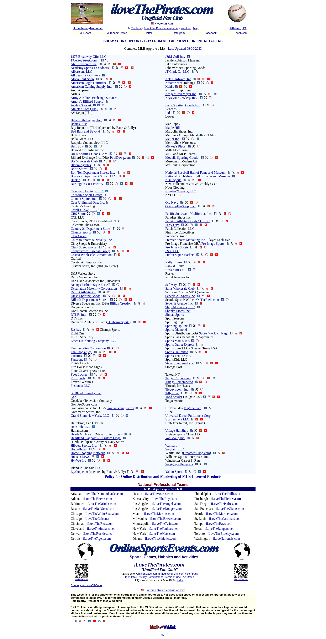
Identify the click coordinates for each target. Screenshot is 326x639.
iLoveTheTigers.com (97, 538)
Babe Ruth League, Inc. (86, 120)
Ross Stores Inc (175, 270)
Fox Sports (78, 378)
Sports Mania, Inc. (177, 341)
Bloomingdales (81, 165)
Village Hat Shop (177, 430)
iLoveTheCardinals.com (225, 518)
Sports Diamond (176, 329)
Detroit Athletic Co (83, 292)
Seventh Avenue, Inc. (179, 303)
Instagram (179, 32)
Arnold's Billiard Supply (87, 101)
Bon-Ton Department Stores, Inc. (93, 172)
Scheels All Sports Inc (180, 296)
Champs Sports (81, 232)
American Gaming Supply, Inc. (92, 86)
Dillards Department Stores (89, 299)
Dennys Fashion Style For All (90, 284)
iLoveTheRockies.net (97, 533)
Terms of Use (173, 577)
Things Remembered (179, 382)
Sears (178, 83)
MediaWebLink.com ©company (179, 573)
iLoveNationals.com (226, 538)
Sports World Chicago (213, 333)
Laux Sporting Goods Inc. (182, 105)
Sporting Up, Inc (176, 326)
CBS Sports (78, 213)
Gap (73, 397)
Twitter (148, 32)
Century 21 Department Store (90, 228)
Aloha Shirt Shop (82, 79)
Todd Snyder (173, 397)
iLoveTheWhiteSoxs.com (102, 513)
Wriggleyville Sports (179, 464)
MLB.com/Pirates (116, 32)
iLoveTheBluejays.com (223, 533)
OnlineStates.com (147, 573)
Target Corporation (178, 378)
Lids (168, 112)
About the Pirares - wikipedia (161, 28)
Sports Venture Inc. (178, 356)
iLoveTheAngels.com (166, 503)
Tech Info (130, 577)
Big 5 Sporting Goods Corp (89, 154)
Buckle (75, 180)
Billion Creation (120, 303)
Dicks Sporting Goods (85, 296)
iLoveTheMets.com (162, 533)
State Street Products (179, 363)
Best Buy (77, 146)
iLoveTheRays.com (219, 523)
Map (195, 28)
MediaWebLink (81, 579)
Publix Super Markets (180, 255)
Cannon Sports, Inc (83, 198)
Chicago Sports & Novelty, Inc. (92, 240)
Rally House (173, 262)
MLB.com (85, 32)
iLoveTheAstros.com (159, 493)
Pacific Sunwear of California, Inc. (188, 213)
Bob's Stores (79, 169)
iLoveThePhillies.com (228, 493)
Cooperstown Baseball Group (90, 251)
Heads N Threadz (82, 434)
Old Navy (171, 202)
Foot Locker (79, 374)
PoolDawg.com (120, 157)
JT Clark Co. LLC (177, 71)
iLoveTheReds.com (100, 523)
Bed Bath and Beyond (85, 131)
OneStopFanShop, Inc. (180, 206)
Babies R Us (79, 124)
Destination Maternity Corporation (94, 288)
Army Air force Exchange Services (94, 98)
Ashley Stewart (81, 105)
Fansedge (77, 359)
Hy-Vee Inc (78, 460)
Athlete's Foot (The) (84, 109)
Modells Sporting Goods (181, 157)
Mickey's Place (175, 146)
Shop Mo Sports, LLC (180, 307)
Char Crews (78, 236)
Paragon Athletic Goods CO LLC (187, 221)
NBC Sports (173, 180)
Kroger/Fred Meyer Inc (180, 94)
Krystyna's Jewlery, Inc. (181, 98)
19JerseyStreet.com (84, 60)
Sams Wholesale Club (180, 288)
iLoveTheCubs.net (97, 518)
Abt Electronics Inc (83, 64)
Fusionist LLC (80, 385)
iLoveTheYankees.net (163, 528)
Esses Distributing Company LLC (93, 341)
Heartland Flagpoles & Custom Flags (96, 438)
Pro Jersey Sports (176, 247)
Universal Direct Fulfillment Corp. (188, 415)
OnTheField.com (207, 299)
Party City (172, 225)
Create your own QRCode (86, 585)
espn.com (241, 32)
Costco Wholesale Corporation (91, 255)
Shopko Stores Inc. (177, 311)
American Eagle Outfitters (88, 83)
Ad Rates (188, 577)
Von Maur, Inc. (175, 438)
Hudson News (80, 456)
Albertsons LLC (81, 71)
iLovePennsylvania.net (87, 28)
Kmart (169, 83)
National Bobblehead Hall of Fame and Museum (197, 176)
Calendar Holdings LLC (87, 191)
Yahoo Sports (174, 471)
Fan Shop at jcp (81, 352)
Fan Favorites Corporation (88, 348)
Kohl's (170, 86)
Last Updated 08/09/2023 (185, 48)
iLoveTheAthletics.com (161, 538)
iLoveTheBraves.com (97, 498)
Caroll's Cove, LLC (84, 210)
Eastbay (76, 329)
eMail (180, 580)
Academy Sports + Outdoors (90, 68)
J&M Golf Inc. (175, 56)
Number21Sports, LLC (180, 191)
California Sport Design (86, 195)
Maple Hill (172, 127)
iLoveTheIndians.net (101, 528)
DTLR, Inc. (79, 314)
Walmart (171, 445)
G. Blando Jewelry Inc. (86, 393)
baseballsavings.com (120, 408)
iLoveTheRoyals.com (165, 498)
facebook (211, 32)
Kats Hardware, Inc (178, 79)
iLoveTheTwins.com (166, 523)
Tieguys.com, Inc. (177, 389)
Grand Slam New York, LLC (90, 415)
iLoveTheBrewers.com (165, 518)
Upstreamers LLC (177, 419)
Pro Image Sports (212, 243)
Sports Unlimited (176, 352)
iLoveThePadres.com (225, 503)
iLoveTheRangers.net (219, 528)
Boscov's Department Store (89, 176)
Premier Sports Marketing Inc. (185, 240)
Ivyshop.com (79, 471)
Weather (186, 28)
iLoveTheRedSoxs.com (98, 508)
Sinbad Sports (174, 314)
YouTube (136, 28)
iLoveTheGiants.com (230, 508)
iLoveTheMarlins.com (159, 513)
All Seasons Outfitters (85, 75)
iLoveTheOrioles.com (101, 503)
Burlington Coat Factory (87, 184)
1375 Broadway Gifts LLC (88, 56)
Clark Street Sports (83, 247)
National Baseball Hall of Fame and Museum (195, 172)
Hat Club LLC (80, 427)
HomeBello (78, 449)
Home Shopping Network (88, 453)
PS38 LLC (172, 251)
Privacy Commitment (150, 577)
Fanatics (76, 356)
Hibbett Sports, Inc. (84, 445)
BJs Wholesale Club (84, 161)
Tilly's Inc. (172, 393)
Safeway (171, 284)
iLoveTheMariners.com (222, 513)
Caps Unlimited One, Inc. (88, 202)
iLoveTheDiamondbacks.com (103, 493)
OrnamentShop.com (196, 453)
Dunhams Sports (118, 322)
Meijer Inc (172, 139)
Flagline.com (192, 408)
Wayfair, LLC (174, 449)
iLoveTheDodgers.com (167, 508)
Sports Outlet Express (179, 344)
